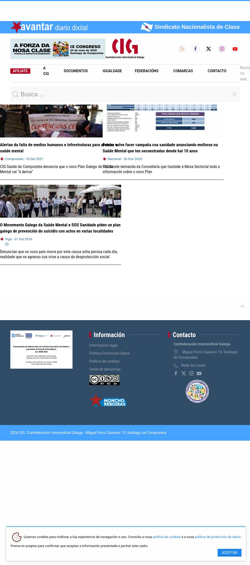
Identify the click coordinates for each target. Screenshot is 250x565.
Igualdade (112, 71)
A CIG (46, 71)
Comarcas (183, 71)
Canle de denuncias (105, 369)
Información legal (103, 345)
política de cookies (167, 537)
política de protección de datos (218, 537)
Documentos (76, 71)
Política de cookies (104, 361)
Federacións (146, 71)
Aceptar (229, 553)
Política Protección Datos (109, 353)
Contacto (217, 71)
